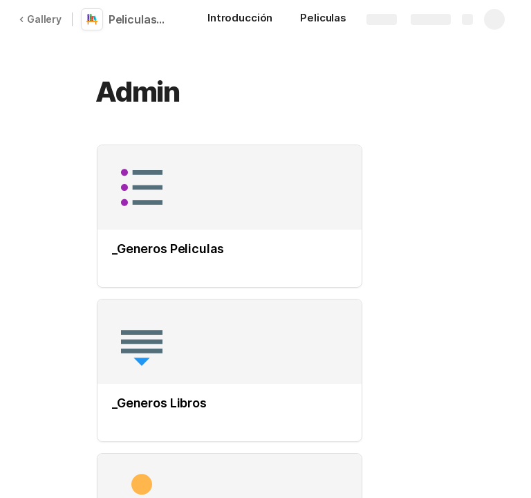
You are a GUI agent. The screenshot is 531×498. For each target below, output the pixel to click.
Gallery (40, 19)
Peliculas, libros (140, 19)
